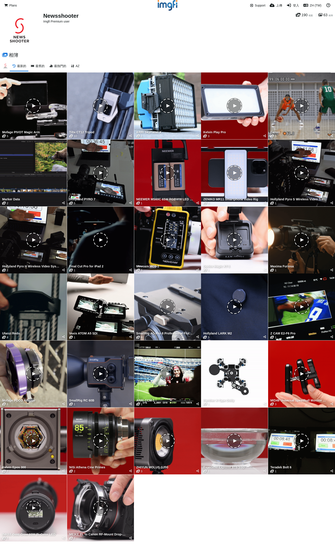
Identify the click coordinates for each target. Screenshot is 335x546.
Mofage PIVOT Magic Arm (21, 132)
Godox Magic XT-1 (216, 266)
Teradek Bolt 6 (281, 467)
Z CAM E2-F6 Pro (282, 333)
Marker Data (11, 199)
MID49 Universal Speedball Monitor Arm (298, 400)
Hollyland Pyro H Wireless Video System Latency (30, 266)
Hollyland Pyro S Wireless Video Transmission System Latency (298, 199)
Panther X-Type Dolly (218, 400)
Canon (275, 132)
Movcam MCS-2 (147, 266)
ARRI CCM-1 (145, 400)
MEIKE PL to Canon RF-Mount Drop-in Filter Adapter (97, 534)
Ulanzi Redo (11, 333)
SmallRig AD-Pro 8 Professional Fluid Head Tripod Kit (164, 333)
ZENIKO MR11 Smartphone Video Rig (230, 199)
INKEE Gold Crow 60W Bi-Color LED (29, 534)
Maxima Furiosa (282, 266)
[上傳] (276, 5)
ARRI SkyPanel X (148, 132)
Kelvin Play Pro (214, 132)
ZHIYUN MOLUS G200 (152, 467)
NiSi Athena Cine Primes (87, 467)
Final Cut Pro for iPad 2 (86, 266)
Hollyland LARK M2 (217, 333)
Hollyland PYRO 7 (82, 199)
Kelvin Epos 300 (14, 467)
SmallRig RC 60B (81, 400)
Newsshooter (61, 16)
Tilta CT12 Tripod (81, 132)
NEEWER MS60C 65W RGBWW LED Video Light (164, 199)
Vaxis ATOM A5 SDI (83, 333)
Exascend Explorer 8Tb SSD (224, 467)
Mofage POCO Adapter (18, 400)
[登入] (293, 5)
